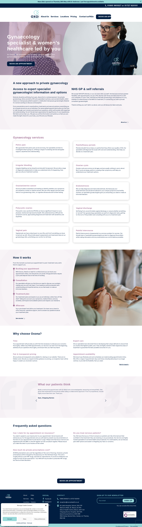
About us (124, 120)
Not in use (29, 523)
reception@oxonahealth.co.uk (69, 500)
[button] (46, 505)
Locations (63, 16)
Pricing (77, 16)
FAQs (103, 16)
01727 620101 (131, 5)
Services (49, 16)
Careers (33, 500)
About (25, 493)
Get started (20, 316)
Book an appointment (124, 17)
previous (31, 398)
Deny (24, 519)
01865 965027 (114, 5)
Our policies (134, 524)
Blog (32, 496)
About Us (35, 16)
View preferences (39, 519)
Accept (9, 519)
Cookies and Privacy (21, 523)
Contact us (91, 16)
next (110, 398)
